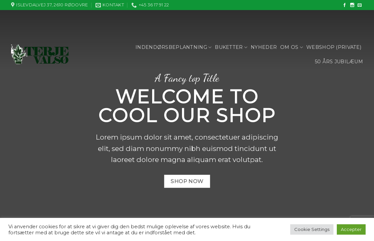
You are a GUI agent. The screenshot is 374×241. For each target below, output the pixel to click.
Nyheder (264, 47)
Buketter (231, 47)
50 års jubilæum (339, 62)
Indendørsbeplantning (173, 47)
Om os (291, 47)
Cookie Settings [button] (311, 229)
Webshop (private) (333, 47)
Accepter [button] (351, 229)
